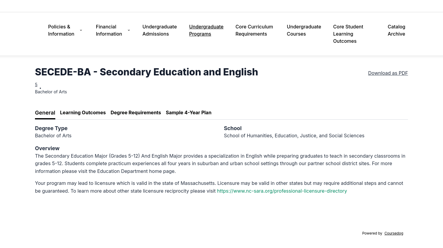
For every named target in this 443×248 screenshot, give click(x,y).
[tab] (45, 113)
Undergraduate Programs (206, 30)
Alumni (399, 5)
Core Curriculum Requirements (254, 30)
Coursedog (393, 233)
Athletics (377, 5)
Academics (321, 5)
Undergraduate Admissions (160, 30)
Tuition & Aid (291, 5)
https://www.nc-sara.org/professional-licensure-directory (282, 191)
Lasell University (53, 6)
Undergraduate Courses (304, 30)
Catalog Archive (396, 30)
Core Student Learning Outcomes (348, 34)
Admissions (226, 5)
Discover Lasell (259, 5)
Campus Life (350, 5)
